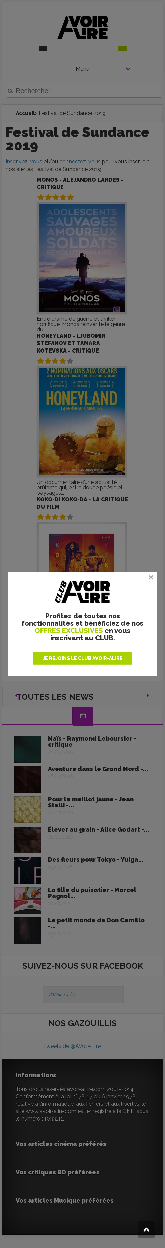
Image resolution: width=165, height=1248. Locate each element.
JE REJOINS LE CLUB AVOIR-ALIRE (83, 658)
